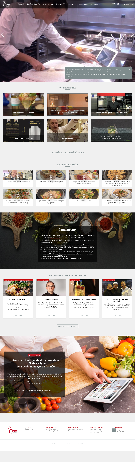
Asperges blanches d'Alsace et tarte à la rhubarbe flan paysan (84, 188)
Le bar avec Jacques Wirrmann (84, 310)
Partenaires (72, 4)
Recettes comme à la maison (23, 113)
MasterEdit (79, 455)
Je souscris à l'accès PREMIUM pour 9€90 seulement (34, 401)
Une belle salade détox (84, 212)
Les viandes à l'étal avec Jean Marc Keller (117, 311)
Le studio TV (60, 4)
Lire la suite (18, 326)
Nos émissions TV (33, 4)
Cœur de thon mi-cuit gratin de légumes (51, 187)
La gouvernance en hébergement (67, 113)
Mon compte (128, 4)
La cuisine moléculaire (67, 138)
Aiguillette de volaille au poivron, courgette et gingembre (51, 213)
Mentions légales (51, 440)
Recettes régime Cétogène (111, 138)
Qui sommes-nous (85, 4)
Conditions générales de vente (55, 442)
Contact (97, 4)
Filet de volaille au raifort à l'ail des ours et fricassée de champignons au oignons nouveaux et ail (117, 189)
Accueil (21, 4)
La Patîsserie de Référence (23, 138)
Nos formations (48, 4)
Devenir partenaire (73, 442)
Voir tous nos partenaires (75, 440)
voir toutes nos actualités (67, 337)
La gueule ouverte (51, 310)
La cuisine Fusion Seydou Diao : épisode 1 (18, 187)
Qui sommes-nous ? (30, 442)
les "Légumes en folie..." (18, 310)
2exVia (71, 455)
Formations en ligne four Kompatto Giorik (111, 113)
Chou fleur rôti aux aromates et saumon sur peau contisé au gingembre (117, 213)
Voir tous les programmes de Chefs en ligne (67, 152)
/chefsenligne (118, 442)
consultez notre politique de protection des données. (110, 74)
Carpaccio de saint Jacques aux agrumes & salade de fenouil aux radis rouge (18, 213)
